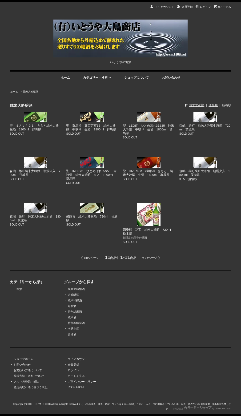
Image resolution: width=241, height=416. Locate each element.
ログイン (205, 6)
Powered (202, 409)
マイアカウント (164, 6)
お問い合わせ (171, 77)
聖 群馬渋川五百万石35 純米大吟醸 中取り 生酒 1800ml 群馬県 (91, 127)
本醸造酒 (73, 328)
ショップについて (136, 77)
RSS (71, 387)
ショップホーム (23, 359)
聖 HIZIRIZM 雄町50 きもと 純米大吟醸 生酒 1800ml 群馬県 (148, 173)
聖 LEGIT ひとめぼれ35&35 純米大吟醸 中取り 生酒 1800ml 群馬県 (148, 129)
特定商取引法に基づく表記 (31, 387)
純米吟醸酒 (75, 300)
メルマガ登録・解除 (26, 381)
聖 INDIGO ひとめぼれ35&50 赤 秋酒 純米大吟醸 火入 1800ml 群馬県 (93, 174)
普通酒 (72, 334)
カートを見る (76, 376)
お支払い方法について (28, 370)
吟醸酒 (72, 306)
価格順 (213, 105)
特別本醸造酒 (76, 323)
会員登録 (187, 6)
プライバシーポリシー (82, 381)
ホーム (65, 77)
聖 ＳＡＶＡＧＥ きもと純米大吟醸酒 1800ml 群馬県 (34, 127)
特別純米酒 (75, 311)
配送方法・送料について (29, 376)
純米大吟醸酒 (30, 91)
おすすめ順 (196, 105)
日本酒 (18, 289)
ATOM (80, 387)
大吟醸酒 (73, 294)
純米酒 (72, 317)
